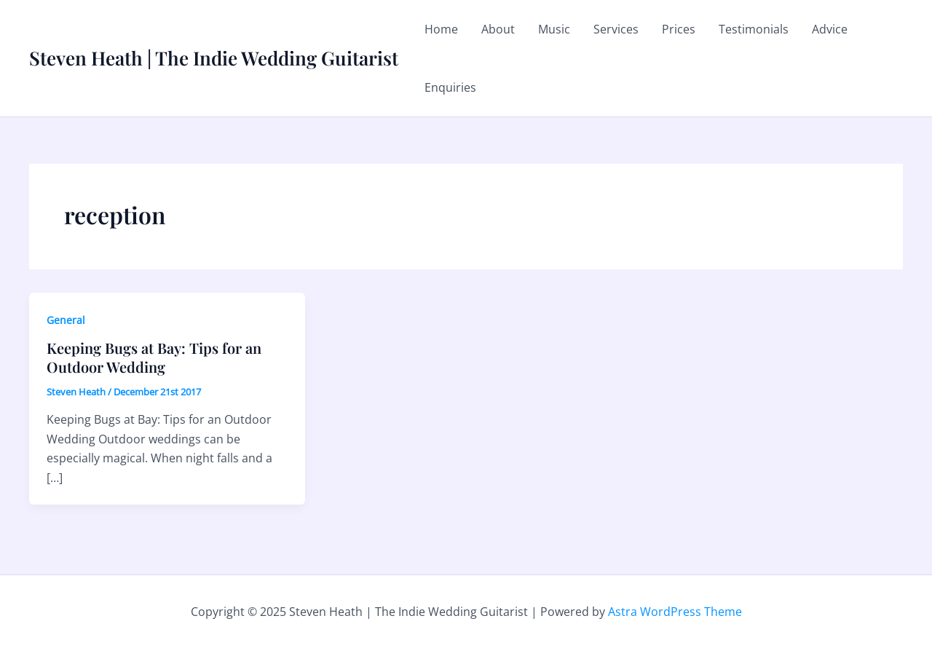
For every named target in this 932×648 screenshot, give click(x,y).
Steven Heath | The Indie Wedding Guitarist (213, 58)
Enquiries (450, 87)
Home (441, 29)
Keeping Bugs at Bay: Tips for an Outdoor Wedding (154, 357)
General (66, 320)
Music (554, 29)
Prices (678, 29)
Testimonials (754, 29)
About (498, 29)
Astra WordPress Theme (675, 612)
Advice (830, 29)
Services (616, 29)
